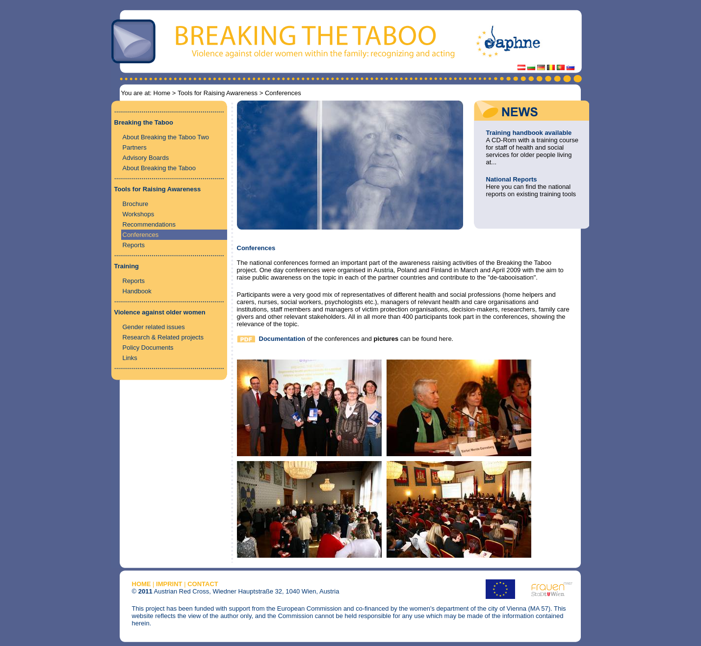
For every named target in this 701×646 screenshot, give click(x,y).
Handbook (137, 291)
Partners (135, 147)
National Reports (511, 179)
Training (126, 266)
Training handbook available (529, 132)
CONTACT (202, 584)
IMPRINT (169, 584)
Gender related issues (154, 327)
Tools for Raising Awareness (218, 93)
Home (162, 93)
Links (130, 358)
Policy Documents (148, 347)
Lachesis (551, 67)
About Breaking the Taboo (159, 168)
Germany (541, 67)
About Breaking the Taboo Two (166, 137)
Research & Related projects (163, 337)
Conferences (141, 234)
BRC (531, 67)
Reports (134, 245)
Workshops (139, 214)
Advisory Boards (146, 157)
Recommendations (149, 224)
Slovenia (570, 67)
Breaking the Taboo (143, 122)
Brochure (136, 203)
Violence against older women (160, 312)
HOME (141, 584)
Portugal (561, 67)
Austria (521, 67)
